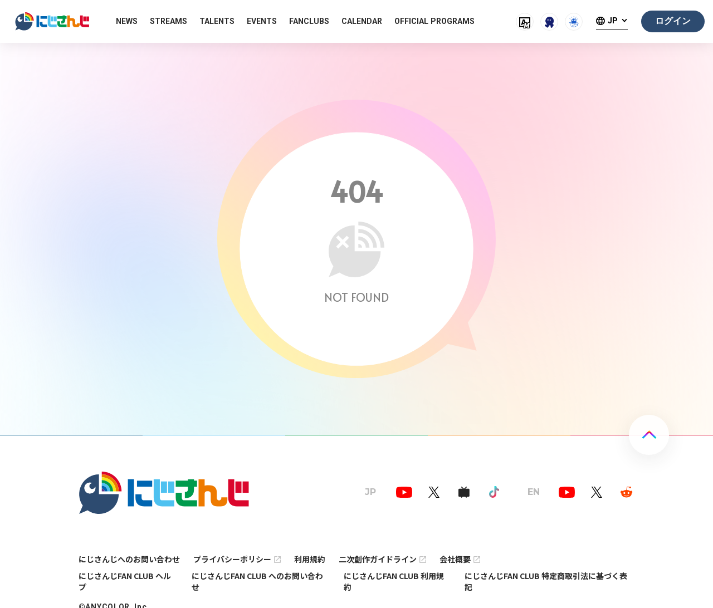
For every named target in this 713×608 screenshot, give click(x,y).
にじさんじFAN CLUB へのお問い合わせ (257, 581)
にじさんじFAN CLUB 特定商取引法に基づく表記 (546, 581)
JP (613, 21)
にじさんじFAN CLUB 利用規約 (394, 581)
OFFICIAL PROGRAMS (434, 21)
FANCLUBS (309, 21)
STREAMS (168, 21)
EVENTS (262, 21)
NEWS (127, 21)
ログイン (673, 21)
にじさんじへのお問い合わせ (129, 559)
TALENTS (217, 21)
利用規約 (309, 559)
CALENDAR (361, 21)
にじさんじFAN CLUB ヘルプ (125, 581)
